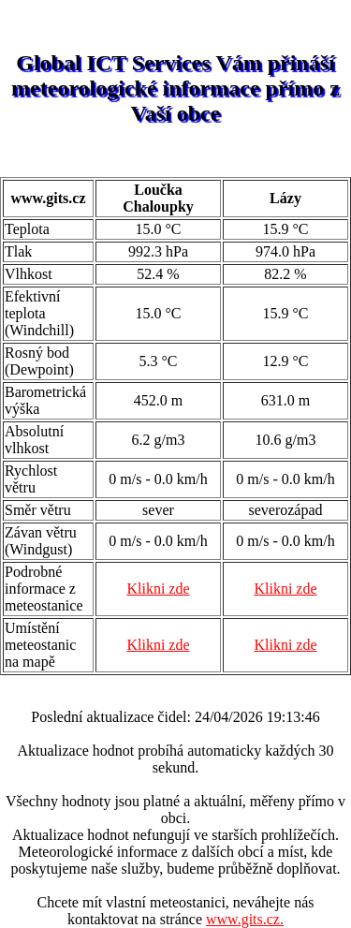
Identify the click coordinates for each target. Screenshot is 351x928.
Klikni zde (157, 589)
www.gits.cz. (245, 919)
